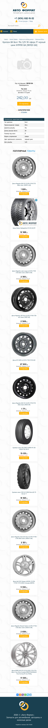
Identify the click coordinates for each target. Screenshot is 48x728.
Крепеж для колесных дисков (26, 39)
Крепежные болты (39, 39)
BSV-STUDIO (29, 724)
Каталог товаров (13, 39)
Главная (6, 39)
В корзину (24, 104)
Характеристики (24, 110)
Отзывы (24, 112)
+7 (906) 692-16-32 (24, 18)
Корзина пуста (42, 31)
